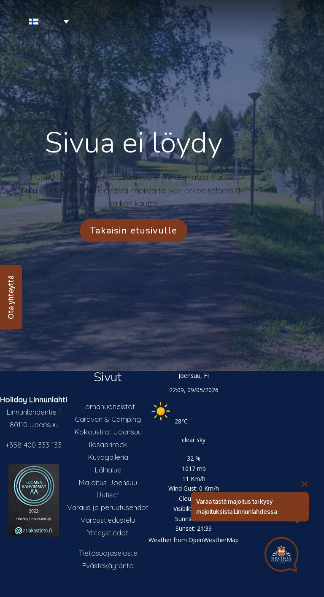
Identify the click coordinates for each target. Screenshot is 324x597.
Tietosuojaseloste (108, 552)
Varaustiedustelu (108, 519)
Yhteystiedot (107, 532)
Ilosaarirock (108, 444)
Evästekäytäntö (108, 565)
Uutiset (107, 494)
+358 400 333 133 (33, 444)
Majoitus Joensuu (107, 482)
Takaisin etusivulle (133, 230)
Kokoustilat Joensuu (108, 431)
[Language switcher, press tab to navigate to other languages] (36, 21)
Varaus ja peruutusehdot (107, 507)
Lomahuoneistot (108, 406)
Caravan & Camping (108, 418)
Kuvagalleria (108, 456)
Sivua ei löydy (133, 143)
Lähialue (108, 469)
